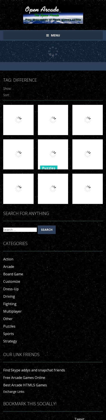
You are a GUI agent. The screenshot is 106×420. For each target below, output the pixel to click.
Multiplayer (12, 311)
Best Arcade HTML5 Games (25, 385)
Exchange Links (13, 392)
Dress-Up (11, 289)
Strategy (10, 341)
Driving (9, 296)
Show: (7, 89)
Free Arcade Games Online (24, 377)
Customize (11, 281)
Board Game (13, 274)
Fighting (9, 304)
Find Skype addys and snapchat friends (34, 370)
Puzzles (48, 168)
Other (8, 318)
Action (8, 259)
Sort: (6, 95)
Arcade (8, 266)
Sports (8, 333)
